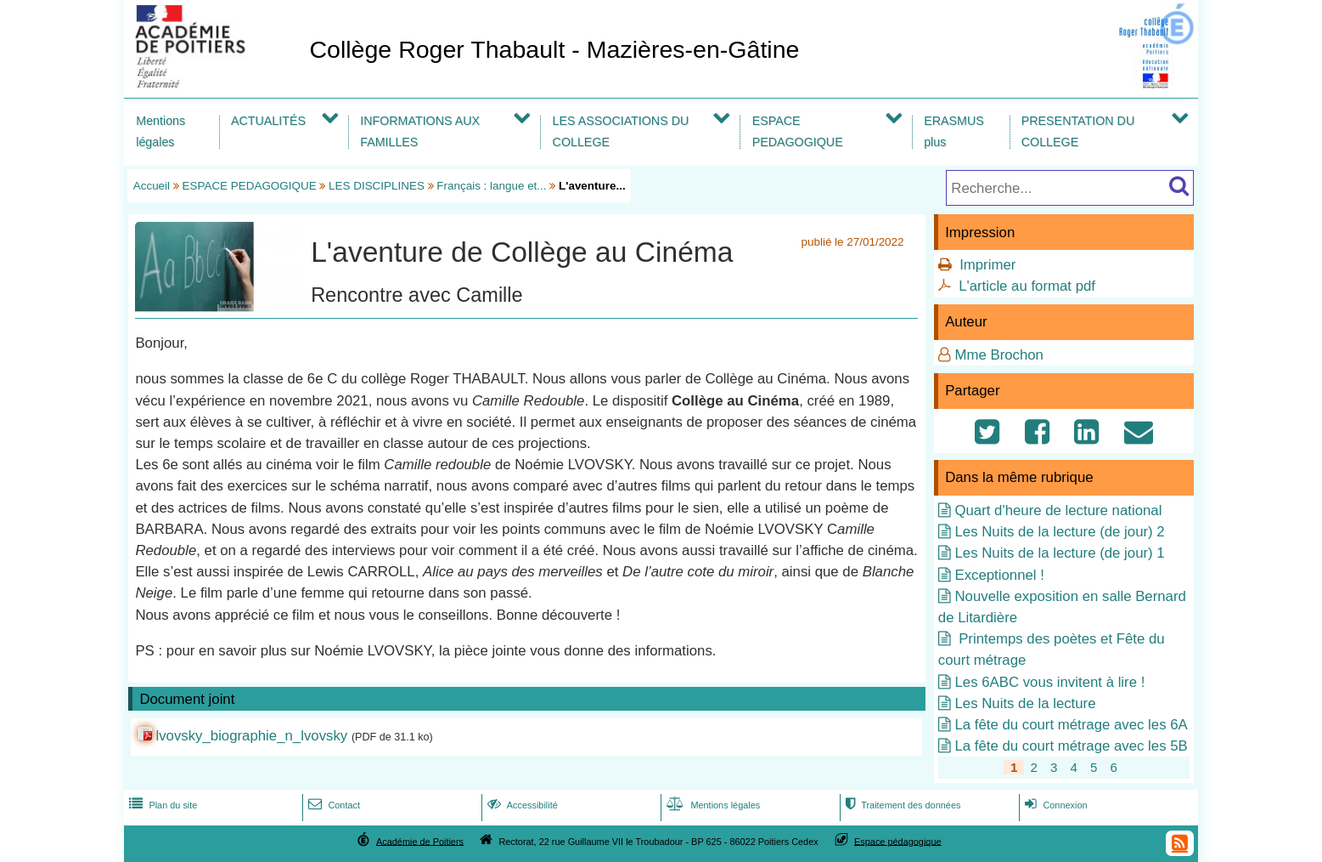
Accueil (151, 185)
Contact (332, 805)
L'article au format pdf (1027, 286)
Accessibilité (521, 805)
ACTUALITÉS (268, 121)
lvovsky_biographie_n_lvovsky (251, 736)
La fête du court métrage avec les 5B (1070, 746)
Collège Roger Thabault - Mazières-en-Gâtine (554, 49)
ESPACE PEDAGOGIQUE (797, 131)
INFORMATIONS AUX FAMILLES (420, 131)
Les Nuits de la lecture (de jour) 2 (1059, 532)
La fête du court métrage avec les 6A (1070, 725)
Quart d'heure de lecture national (1058, 510)
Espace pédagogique (898, 841)
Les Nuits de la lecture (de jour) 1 (1059, 553)
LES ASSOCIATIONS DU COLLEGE (621, 131)
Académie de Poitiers (420, 841)
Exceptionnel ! (999, 575)
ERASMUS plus (954, 131)
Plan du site (161, 805)
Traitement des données (901, 805)
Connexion (1054, 805)
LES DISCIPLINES (377, 185)
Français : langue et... (491, 185)
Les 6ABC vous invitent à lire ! (1049, 682)
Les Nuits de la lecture (1024, 703)
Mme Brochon (998, 355)
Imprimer (987, 265)
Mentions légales (160, 131)
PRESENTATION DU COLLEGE (1077, 131)
